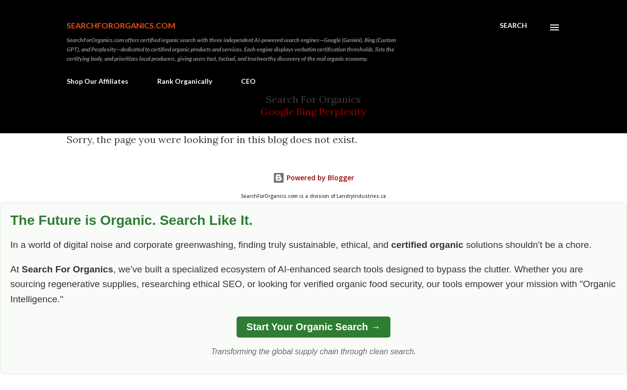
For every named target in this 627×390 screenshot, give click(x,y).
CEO (248, 81)
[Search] (513, 25)
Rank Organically (184, 81)
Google (278, 111)
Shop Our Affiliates (97, 81)
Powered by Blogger (313, 177)
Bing (306, 111)
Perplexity (342, 111)
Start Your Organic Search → (313, 326)
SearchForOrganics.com (121, 25)
